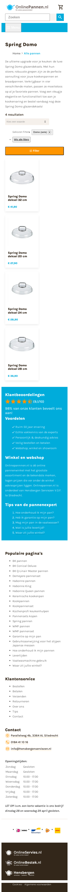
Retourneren (21, 701)
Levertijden (20, 655)
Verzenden (19, 696)
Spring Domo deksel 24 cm (17, 310)
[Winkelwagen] (60, 7)
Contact (18, 716)
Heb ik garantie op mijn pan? (34, 517)
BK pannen (20, 561)
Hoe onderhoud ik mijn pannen (33, 650)
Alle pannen (32, 53)
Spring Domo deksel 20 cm (17, 254)
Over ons (18, 706)
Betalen (18, 691)
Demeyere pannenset (26, 576)
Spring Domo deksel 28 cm (17, 367)
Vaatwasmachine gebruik (30, 660)
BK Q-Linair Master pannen (30, 571)
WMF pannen (21, 626)
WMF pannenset (23, 631)
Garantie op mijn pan (27, 636)
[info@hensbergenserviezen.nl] (28, 748)
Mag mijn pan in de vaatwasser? (37, 522)
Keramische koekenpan (28, 596)
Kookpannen (21, 601)
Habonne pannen (24, 581)
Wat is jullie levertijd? (29, 527)
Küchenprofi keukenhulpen (31, 611)
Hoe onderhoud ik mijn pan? (34, 512)
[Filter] (34, 151)
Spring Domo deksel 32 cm (17, 198)
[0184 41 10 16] (16, 742)
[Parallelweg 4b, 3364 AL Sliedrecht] (31, 735)
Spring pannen (22, 621)
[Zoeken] (27, 17)
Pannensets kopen (25, 616)
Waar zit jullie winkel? (30, 532)
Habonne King (22, 586)
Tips (15, 711)
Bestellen (19, 686)
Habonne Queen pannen (29, 591)
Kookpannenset (23, 606)
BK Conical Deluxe (24, 566)
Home (16, 53)
